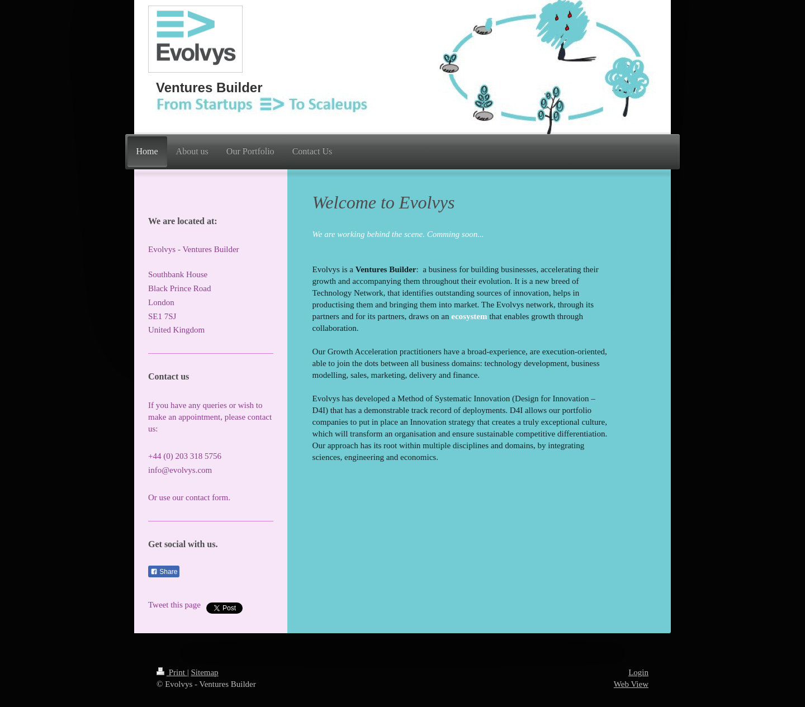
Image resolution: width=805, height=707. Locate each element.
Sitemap (204, 672)
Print (172, 672)
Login (638, 672)
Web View (631, 684)
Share (163, 572)
